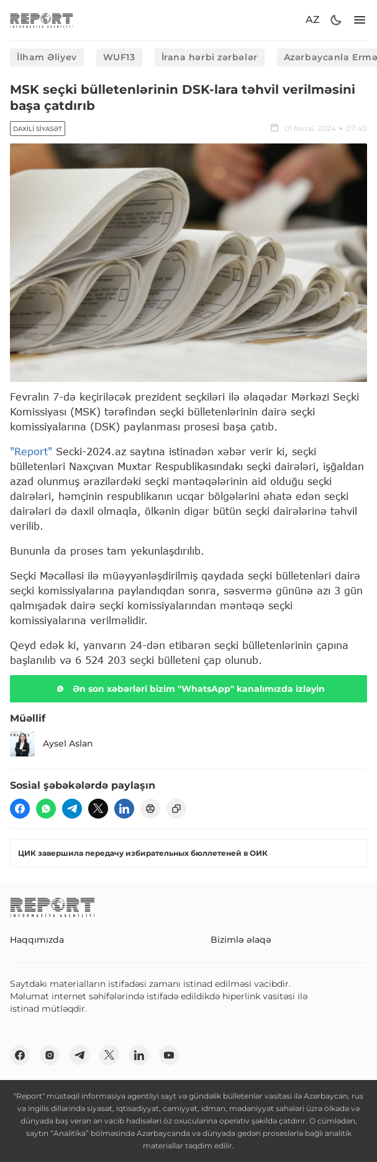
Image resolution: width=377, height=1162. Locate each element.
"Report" (31, 451)
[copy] (176, 809)
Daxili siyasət (37, 129)
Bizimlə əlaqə (241, 939)
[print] (150, 809)
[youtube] (169, 1055)
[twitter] (98, 809)
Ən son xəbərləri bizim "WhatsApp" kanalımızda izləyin (189, 688)
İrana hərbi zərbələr (209, 57)
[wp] (46, 809)
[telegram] (72, 809)
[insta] (50, 1055)
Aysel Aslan (51, 744)
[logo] (41, 20)
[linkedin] (124, 809)
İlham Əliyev (47, 57)
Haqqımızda (37, 939)
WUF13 (119, 57)
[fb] (20, 809)
